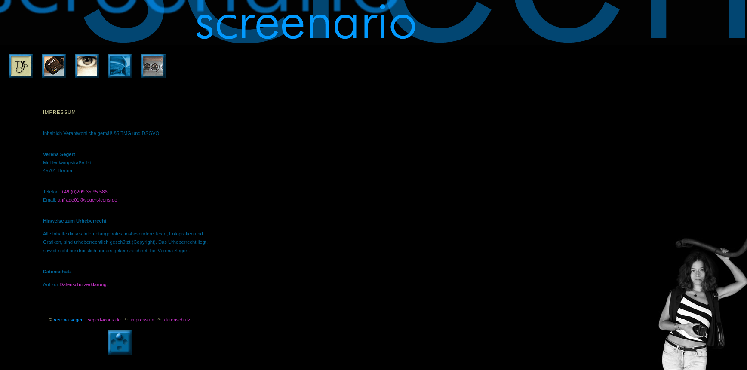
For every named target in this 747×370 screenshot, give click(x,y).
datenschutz (177, 319)
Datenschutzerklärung (83, 284)
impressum (142, 319)
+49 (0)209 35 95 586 (84, 191)
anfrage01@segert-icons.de (87, 199)
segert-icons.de (104, 319)
